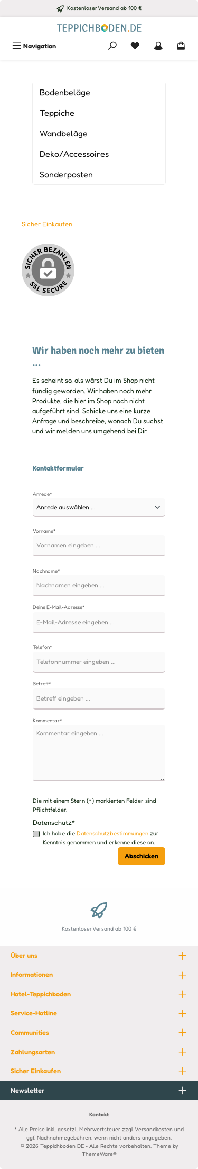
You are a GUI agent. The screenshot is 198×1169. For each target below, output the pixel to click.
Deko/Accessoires (74, 153)
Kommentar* (47, 720)
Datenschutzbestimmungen (112, 833)
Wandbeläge (64, 133)
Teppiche (57, 112)
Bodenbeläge (65, 92)
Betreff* (42, 683)
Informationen (32, 974)
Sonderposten (66, 174)
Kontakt (99, 1114)
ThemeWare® (99, 1154)
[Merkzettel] (135, 46)
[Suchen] (112, 46)
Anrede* (42, 494)
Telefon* (42, 647)
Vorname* (44, 531)
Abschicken (141, 856)
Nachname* (46, 571)
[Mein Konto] (158, 46)
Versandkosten (154, 1129)
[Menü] (34, 46)
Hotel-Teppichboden (41, 994)
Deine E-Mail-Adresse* (59, 607)
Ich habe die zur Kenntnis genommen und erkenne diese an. (101, 837)
